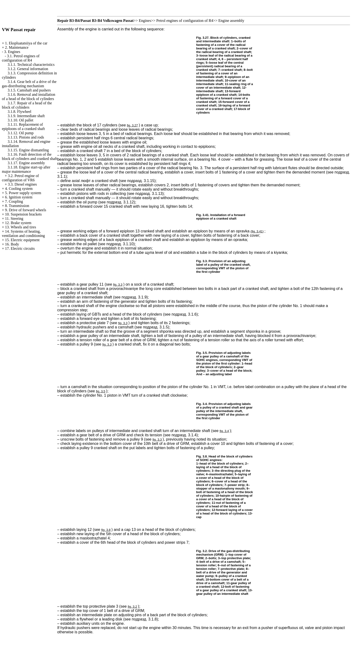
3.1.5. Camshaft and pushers (29, 90)
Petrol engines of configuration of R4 (184, 21)
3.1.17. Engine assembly (26, 163)
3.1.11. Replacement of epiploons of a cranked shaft (23, 126)
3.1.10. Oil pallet (20, 120)
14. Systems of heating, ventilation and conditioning (23, 233)
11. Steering (14, 218)
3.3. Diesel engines (22, 184)
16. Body (12, 244)
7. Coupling (14, 201)
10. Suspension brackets (23, 214)
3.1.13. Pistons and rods (26, 137)
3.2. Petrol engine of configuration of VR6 (20, 178)
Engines (145, 21)
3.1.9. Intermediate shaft (26, 116)
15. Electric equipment (22, 240)
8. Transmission (17, 206)
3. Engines (12, 52)
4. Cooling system (19, 189)
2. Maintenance (17, 47)
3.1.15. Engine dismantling (28, 150)
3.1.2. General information (28, 69)
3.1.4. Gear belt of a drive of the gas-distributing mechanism (29, 84)
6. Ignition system (18, 197)
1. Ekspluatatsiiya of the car (26, 43)
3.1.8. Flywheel (19, 112)
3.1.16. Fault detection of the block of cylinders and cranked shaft (29, 156)
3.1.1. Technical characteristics (31, 64)
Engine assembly (231, 21)
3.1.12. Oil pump (21, 133)
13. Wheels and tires (20, 227)
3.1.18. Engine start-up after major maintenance (26, 169)
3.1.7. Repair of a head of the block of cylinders (27, 105)
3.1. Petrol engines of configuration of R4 (21, 58)
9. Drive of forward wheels (25, 210)
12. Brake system (18, 223)
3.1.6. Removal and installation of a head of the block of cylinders (28, 96)
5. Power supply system (23, 193)
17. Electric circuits (20, 248)
